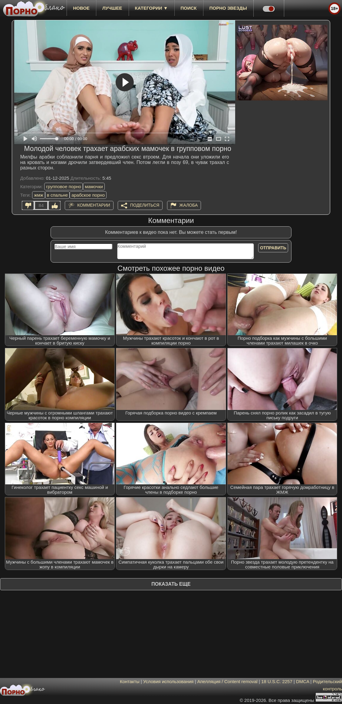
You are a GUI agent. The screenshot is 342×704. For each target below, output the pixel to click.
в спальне (57, 195)
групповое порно (63, 186)
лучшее (112, 8)
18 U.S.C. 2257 (276, 681)
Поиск (189, 8)
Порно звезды (228, 8)
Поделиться (144, 205)
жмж (38, 195)
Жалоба (188, 205)
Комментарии (93, 205)
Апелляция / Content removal (227, 681)
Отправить (273, 247)
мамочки (94, 186)
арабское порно (88, 195)
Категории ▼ (151, 8)
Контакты (130, 681)
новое (81, 8)
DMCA (302, 681)
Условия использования (168, 681)
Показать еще (170, 584)
